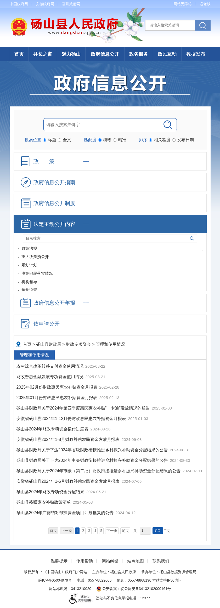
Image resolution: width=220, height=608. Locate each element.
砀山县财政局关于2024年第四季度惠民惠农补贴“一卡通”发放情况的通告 (83, 408)
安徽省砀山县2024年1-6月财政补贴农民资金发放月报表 (68, 481)
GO (157, 531)
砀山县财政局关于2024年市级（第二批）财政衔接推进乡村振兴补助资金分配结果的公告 (99, 471)
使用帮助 (84, 561)
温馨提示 (59, 561)
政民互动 (167, 54)
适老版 (205, 4)
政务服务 (138, 54)
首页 (19, 54)
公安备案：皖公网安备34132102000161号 (134, 589)
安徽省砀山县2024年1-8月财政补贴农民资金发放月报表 (68, 439)
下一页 (111, 531)
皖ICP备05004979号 (55, 580)
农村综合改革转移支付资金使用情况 (50, 366)
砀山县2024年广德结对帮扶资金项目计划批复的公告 (65, 512)
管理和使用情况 (110, 344)
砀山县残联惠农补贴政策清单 (44, 502)
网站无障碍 (182, 4)
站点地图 (135, 561)
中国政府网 (19, 4)
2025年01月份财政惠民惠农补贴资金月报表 (57, 397)
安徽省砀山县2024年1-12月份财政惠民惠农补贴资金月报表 (71, 418)
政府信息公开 (105, 54)
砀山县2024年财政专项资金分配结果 (51, 492)
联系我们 (161, 561)
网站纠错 (110, 561)
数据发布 (195, 54)
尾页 (125, 531)
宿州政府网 (71, 4)
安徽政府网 (45, 4)
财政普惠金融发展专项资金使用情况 (50, 376)
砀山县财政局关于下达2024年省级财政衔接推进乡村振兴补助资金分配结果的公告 (92, 450)
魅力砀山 (71, 54)
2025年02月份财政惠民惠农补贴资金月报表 (57, 387)
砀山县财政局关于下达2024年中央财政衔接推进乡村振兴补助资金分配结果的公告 (92, 460)
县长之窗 (42, 54)
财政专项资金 (78, 344)
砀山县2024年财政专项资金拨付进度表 (53, 429)
